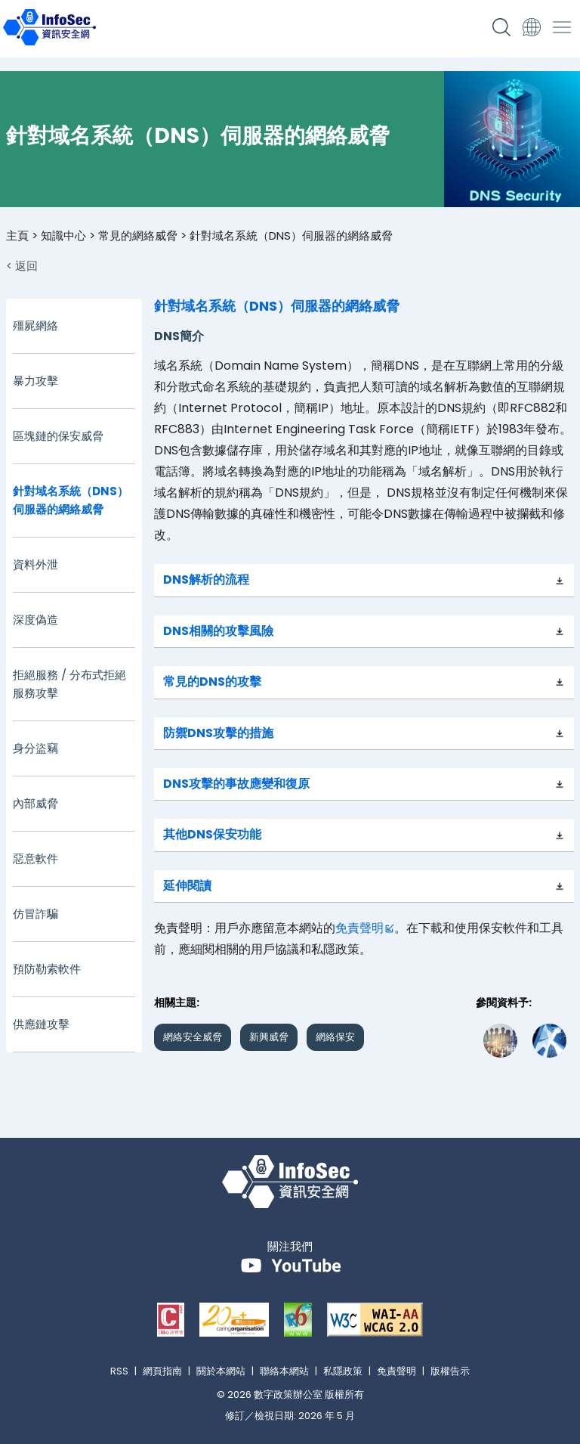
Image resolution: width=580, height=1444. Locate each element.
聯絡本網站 (284, 1371)
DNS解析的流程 (206, 579)
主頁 (17, 235)
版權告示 (450, 1371)
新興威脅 (268, 1037)
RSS (119, 1371)
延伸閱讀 (187, 885)
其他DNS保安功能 (212, 834)
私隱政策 (342, 1371)
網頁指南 (162, 1371)
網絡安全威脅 (192, 1037)
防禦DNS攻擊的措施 (218, 733)
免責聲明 (359, 928)
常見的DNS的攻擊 (212, 681)
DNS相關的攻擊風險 (218, 631)
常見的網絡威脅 (137, 235)
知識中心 (63, 235)
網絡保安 (335, 1037)
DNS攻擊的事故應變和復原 (236, 783)
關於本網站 (220, 1371)
